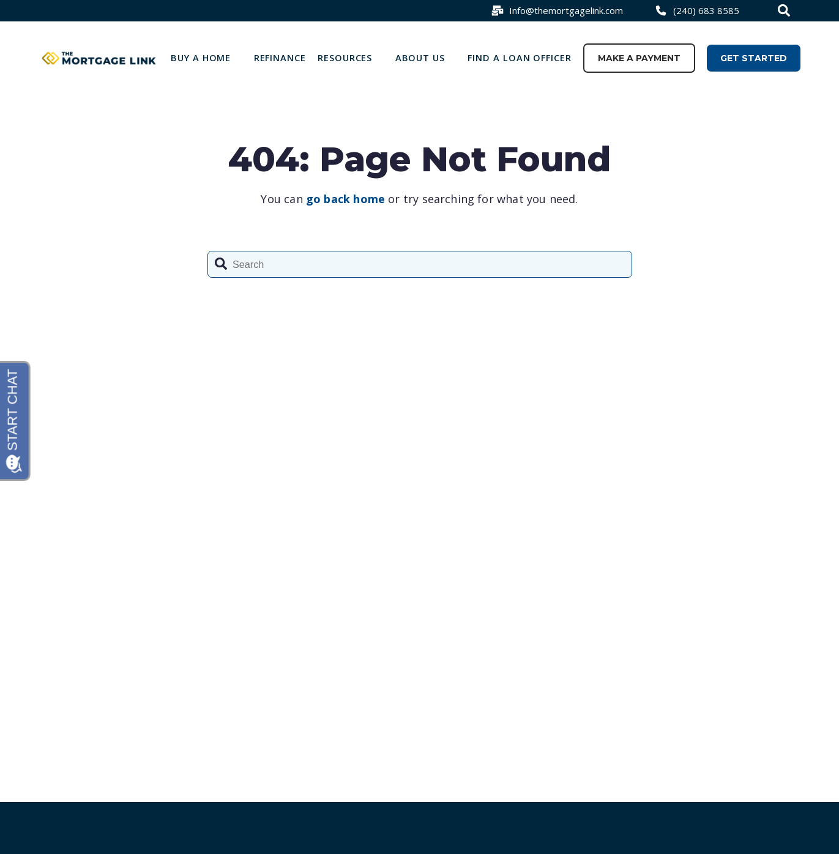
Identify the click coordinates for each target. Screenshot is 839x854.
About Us (420, 57)
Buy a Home (201, 57)
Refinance (280, 57)
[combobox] (785, 10)
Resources (345, 57)
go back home (345, 198)
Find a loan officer (520, 57)
